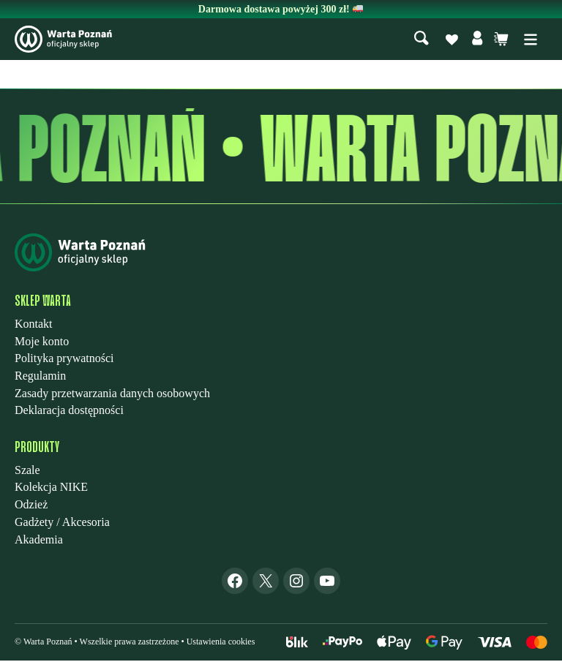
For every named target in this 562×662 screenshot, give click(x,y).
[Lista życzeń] (451, 41)
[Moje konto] (477, 40)
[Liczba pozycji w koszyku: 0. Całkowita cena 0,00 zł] (501, 40)
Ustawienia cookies (221, 643)
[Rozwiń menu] (530, 40)
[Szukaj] (421, 40)
